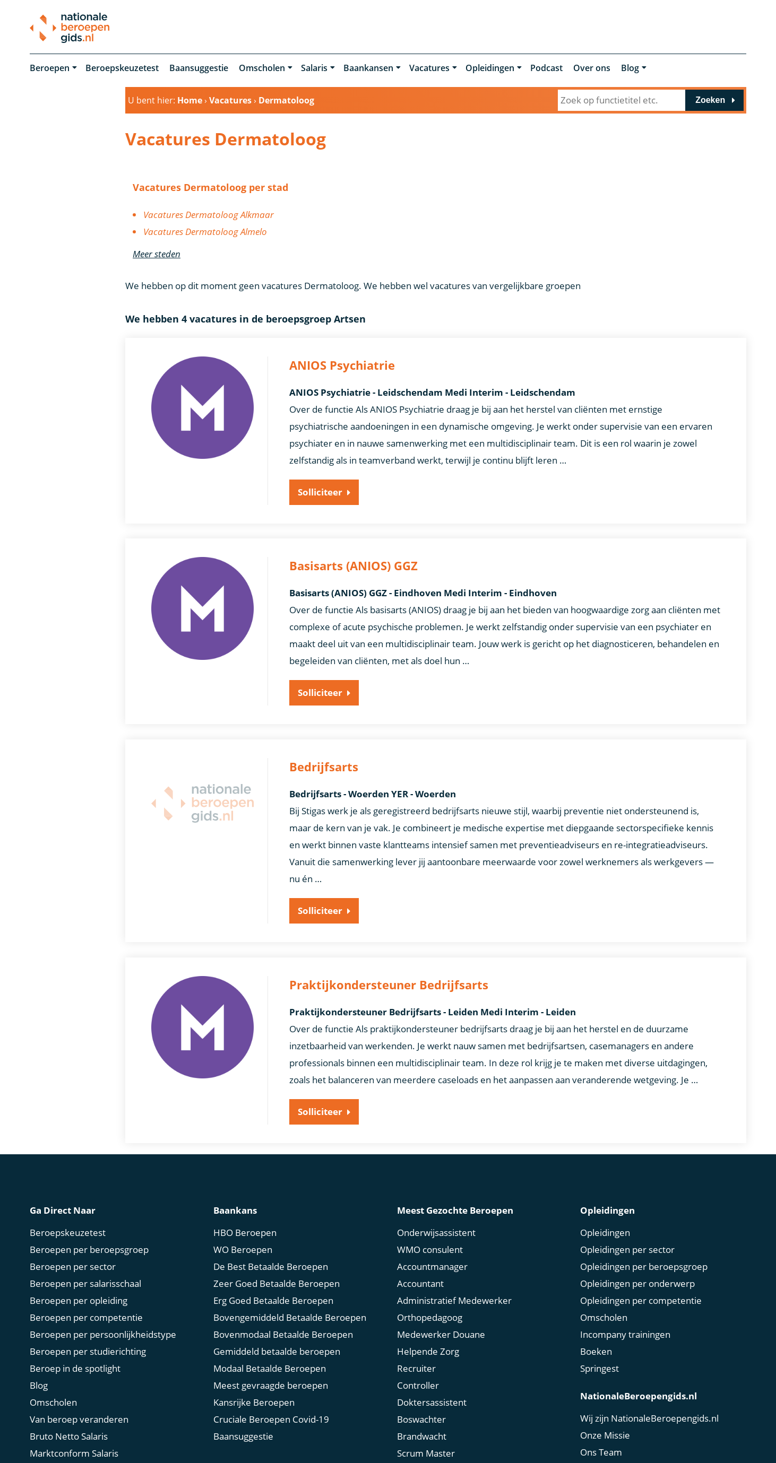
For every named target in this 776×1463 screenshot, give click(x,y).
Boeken (596, 1350)
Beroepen (50, 68)
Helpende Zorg (428, 1350)
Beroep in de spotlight (75, 1367)
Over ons (591, 68)
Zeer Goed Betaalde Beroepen (276, 1282)
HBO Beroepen (245, 1231)
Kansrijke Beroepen (254, 1401)
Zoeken (710, 99)
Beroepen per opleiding (78, 1299)
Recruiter (416, 1367)
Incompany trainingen (625, 1333)
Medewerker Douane (441, 1333)
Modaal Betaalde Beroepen (269, 1367)
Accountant (420, 1282)
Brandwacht (421, 1435)
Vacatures (429, 68)
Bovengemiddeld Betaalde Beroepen (289, 1316)
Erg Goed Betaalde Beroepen (273, 1299)
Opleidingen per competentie (641, 1299)
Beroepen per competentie (86, 1316)
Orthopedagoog (429, 1316)
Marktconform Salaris (74, 1451)
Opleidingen (489, 68)
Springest (599, 1367)
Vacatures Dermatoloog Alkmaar (208, 214)
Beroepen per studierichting (88, 1350)
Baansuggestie (198, 68)
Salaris (314, 68)
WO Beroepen (242, 1248)
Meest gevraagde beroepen (270, 1384)
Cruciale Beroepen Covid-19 (271, 1418)
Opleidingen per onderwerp (637, 1282)
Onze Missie (605, 1433)
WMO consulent (430, 1248)
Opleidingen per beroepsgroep (644, 1265)
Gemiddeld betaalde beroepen (276, 1350)
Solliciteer (320, 492)
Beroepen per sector (73, 1265)
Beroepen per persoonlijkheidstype (103, 1333)
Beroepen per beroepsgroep (89, 1248)
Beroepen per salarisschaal (85, 1282)
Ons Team (601, 1450)
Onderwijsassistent (436, 1231)
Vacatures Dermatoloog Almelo (205, 231)
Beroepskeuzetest (122, 68)
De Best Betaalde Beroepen (270, 1265)
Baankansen (368, 68)
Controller (418, 1384)
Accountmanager (432, 1265)
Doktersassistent (432, 1401)
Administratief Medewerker (454, 1299)
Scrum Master (426, 1451)
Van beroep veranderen (79, 1418)
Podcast (546, 68)
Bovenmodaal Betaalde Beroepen (283, 1333)
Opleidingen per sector (627, 1248)
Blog (630, 68)
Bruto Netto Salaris (69, 1435)
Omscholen (262, 68)
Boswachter (421, 1418)
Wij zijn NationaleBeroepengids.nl (649, 1416)
